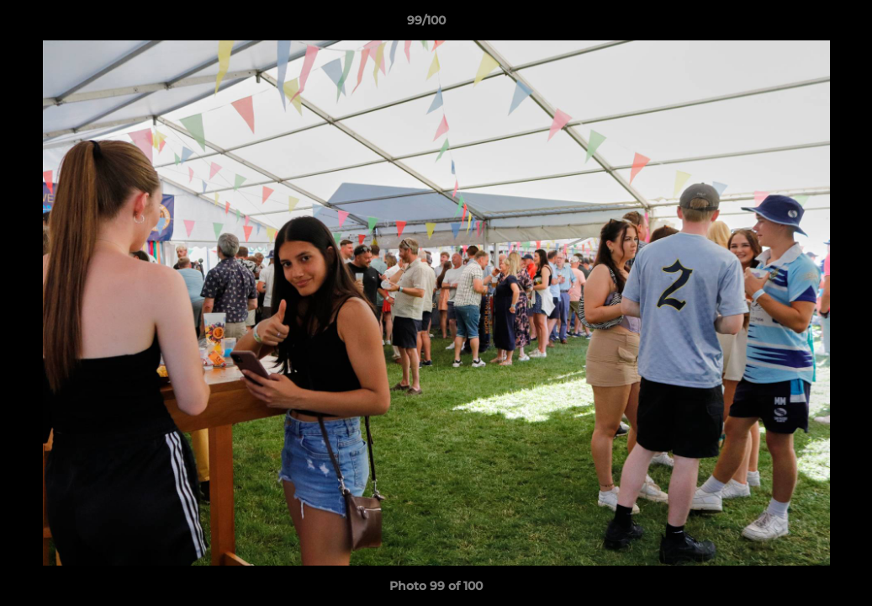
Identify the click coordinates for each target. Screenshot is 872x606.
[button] (801, 24)
